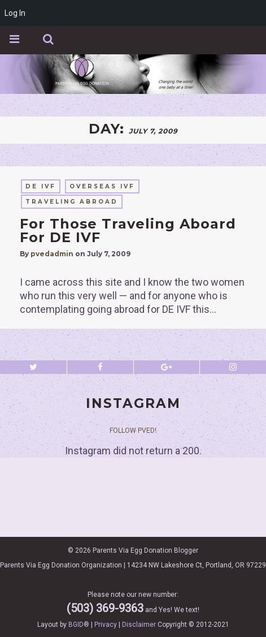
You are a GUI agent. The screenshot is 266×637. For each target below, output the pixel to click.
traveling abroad (71, 201)
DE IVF (40, 186)
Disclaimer (139, 625)
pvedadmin (51, 253)
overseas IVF (102, 186)
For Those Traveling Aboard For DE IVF (128, 231)
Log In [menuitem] (15, 13)
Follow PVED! (133, 430)
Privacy (105, 625)
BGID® (78, 625)
